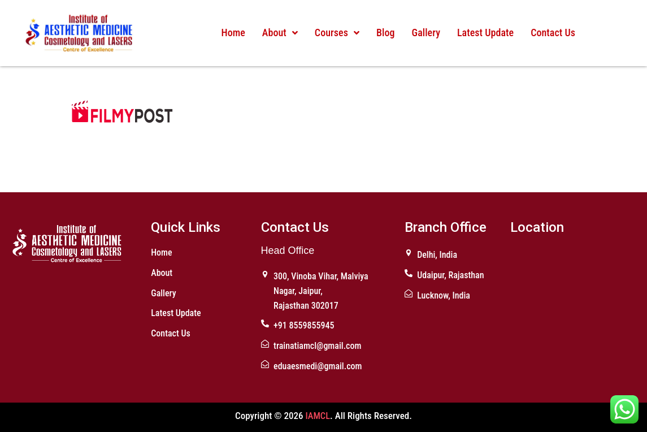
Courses (336, 32)
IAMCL (318, 415)
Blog (385, 32)
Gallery (425, 32)
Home (233, 32)
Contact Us (551, 32)
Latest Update (484, 32)
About (280, 32)
